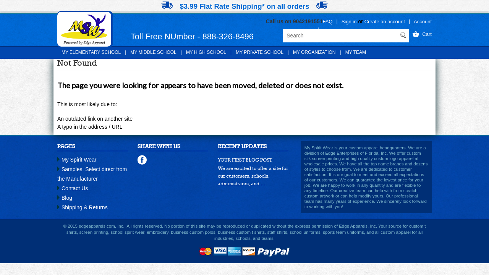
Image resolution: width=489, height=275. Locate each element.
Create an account (384, 21)
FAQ (328, 21)
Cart (427, 34)
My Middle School (153, 52)
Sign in (349, 21)
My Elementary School (91, 52)
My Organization (314, 52)
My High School (206, 52)
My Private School (259, 52)
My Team (355, 52)
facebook (142, 160)
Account (423, 21)
